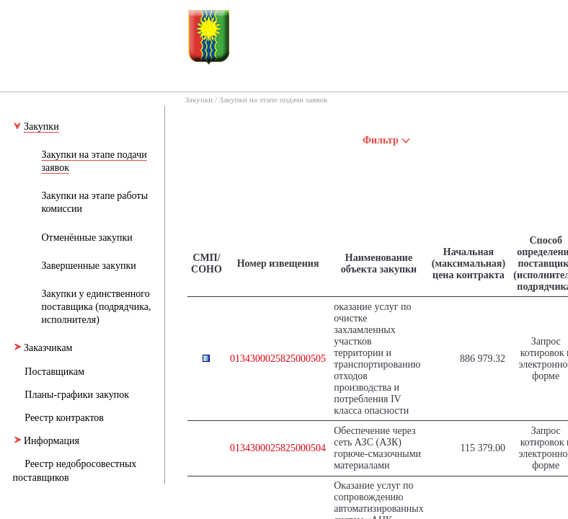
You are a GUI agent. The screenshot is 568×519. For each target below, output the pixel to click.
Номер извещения (278, 263)
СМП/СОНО (206, 263)
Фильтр (387, 140)
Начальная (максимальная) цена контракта (468, 263)
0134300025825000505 (278, 358)
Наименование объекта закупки (379, 263)
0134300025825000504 (278, 448)
